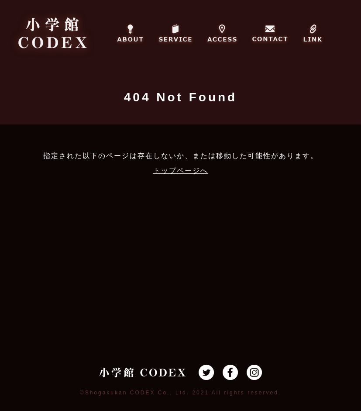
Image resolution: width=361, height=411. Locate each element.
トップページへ (180, 170)
